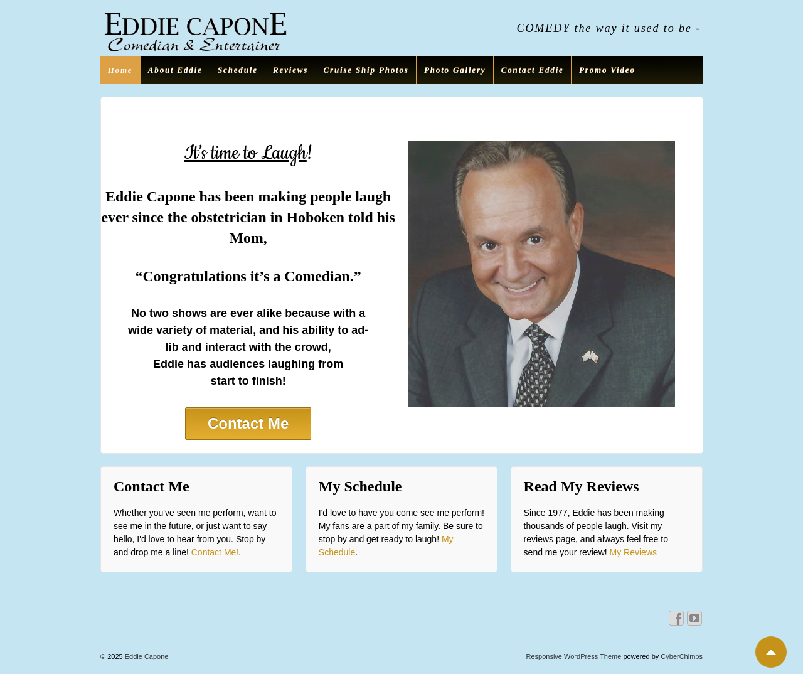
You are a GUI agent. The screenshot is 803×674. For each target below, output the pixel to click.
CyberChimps (682, 656)
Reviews (290, 70)
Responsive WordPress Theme (574, 656)
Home (120, 70)
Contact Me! (214, 552)
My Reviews (633, 552)
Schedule (238, 70)
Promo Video (607, 70)
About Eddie (175, 70)
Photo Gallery (455, 70)
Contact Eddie (532, 70)
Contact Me (248, 423)
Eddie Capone (146, 656)
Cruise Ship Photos (366, 70)
